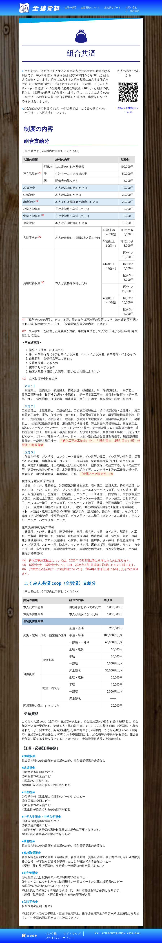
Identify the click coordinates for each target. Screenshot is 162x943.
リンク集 (51, 933)
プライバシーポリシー (59, 938)
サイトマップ (72, 933)
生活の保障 (70, 7)
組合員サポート (112, 7)
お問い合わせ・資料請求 (132, 9)
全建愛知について (90, 7)
